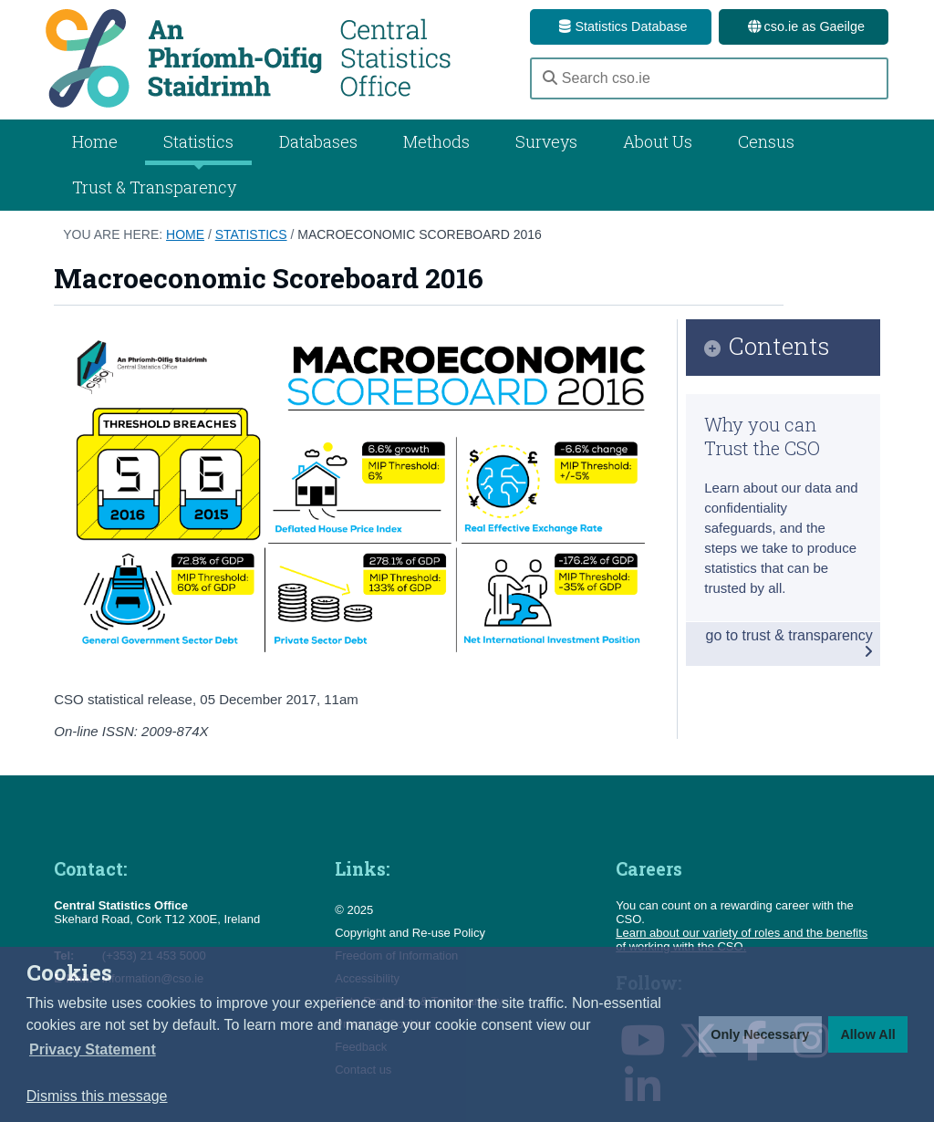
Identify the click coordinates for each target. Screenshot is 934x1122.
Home (95, 141)
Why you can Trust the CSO (762, 436)
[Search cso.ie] (709, 78)
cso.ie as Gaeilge (803, 26)
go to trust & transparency (789, 643)
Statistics (251, 234)
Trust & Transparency (154, 187)
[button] (92, 1050)
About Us (657, 141)
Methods (436, 141)
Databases (318, 141)
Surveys (546, 141)
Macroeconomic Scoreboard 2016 (419, 234)
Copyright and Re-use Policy (410, 933)
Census (766, 141)
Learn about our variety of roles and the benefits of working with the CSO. (741, 939)
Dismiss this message (97, 1096)
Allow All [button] (867, 1034)
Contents (779, 347)
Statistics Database (620, 26)
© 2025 (354, 910)
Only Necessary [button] (760, 1034)
